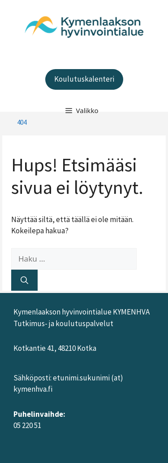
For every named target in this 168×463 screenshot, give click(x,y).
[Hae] (24, 280)
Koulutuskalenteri (84, 79)
